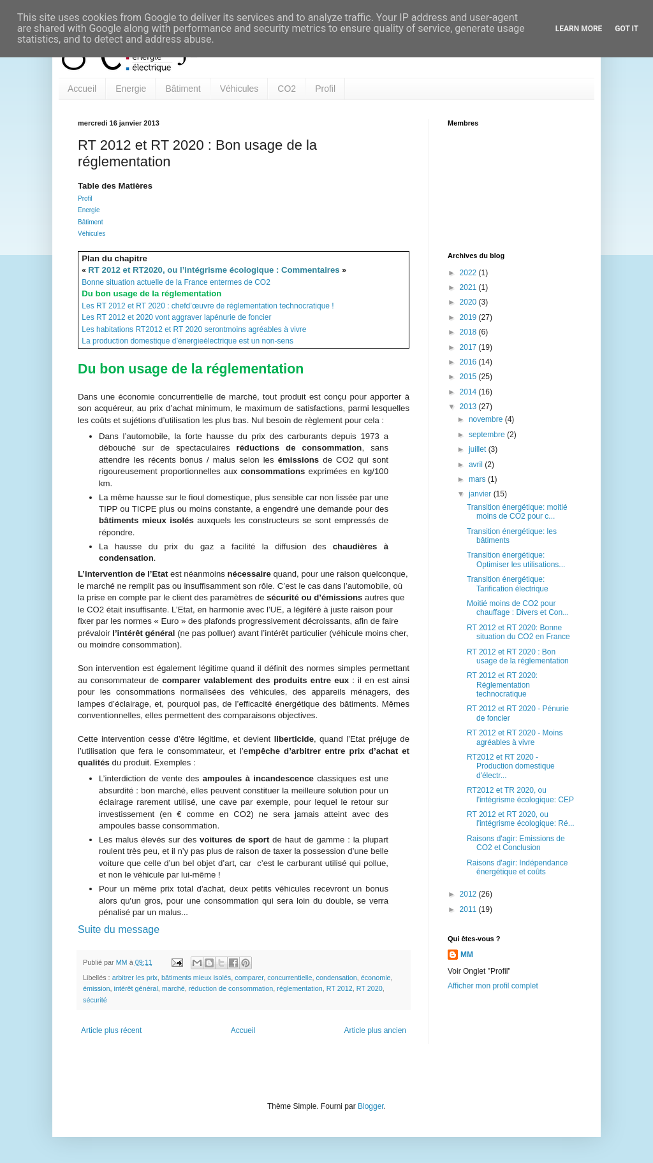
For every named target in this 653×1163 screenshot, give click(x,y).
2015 (469, 376)
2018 (469, 332)
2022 (469, 272)
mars (478, 479)
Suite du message (118, 929)
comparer (249, 977)
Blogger (371, 1106)
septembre (488, 434)
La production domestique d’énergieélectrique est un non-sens (187, 340)
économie (376, 977)
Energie (130, 88)
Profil (325, 88)
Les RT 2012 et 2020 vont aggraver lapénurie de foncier (176, 317)
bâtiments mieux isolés (196, 977)
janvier (481, 493)
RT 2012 (339, 988)
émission (96, 988)
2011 (469, 909)
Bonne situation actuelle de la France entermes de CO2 (176, 282)
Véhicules (239, 88)
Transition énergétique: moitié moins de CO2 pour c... (517, 512)
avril (477, 464)
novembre (487, 419)
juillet (478, 449)
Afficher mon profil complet (493, 985)
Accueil (82, 88)
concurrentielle (289, 977)
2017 (469, 347)
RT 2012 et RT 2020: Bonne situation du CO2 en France (518, 632)
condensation (336, 977)
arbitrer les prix (135, 977)
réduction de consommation (231, 988)
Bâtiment (182, 88)
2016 (469, 362)
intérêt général (136, 988)
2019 (469, 317)
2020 (469, 302)
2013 (469, 406)
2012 (469, 894)
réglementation (299, 988)
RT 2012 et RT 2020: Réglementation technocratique (502, 684)
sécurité (95, 1000)
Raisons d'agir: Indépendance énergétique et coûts (517, 867)
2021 (469, 287)
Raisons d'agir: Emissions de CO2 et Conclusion (516, 843)
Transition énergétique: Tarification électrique (507, 584)
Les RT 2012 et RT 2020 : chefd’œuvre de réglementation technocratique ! (208, 305)
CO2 (286, 88)
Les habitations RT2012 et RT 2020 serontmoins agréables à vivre (194, 329)
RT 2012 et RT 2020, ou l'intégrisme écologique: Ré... (521, 819)
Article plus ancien (375, 1030)
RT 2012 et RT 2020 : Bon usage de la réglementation (518, 656)
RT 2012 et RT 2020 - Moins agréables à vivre (515, 737)
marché (173, 988)
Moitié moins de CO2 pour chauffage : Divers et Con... (518, 608)
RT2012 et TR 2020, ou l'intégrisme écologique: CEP (520, 795)
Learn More (579, 28)
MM (466, 954)
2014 (469, 391)
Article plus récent (111, 1030)
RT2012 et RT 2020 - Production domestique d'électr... (511, 766)
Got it (626, 28)
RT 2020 (369, 988)
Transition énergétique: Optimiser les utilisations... (516, 559)
